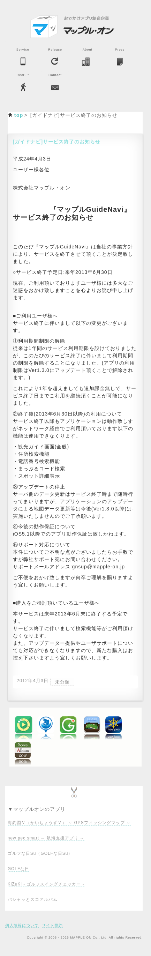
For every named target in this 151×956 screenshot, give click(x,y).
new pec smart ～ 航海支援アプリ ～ (46, 838)
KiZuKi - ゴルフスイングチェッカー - (46, 884)
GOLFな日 (18, 868)
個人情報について (22, 925)
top (18, 115)
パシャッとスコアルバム (33, 899)
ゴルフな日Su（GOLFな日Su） (40, 853)
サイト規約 (52, 925)
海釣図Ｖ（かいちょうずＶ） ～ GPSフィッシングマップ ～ (69, 822)
